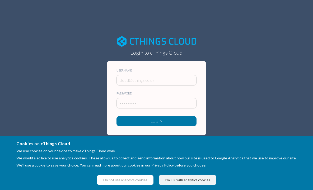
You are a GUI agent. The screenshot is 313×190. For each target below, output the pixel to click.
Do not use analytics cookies (125, 180)
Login (156, 121)
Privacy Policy (162, 165)
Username (124, 70)
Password (124, 93)
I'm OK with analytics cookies (187, 180)
